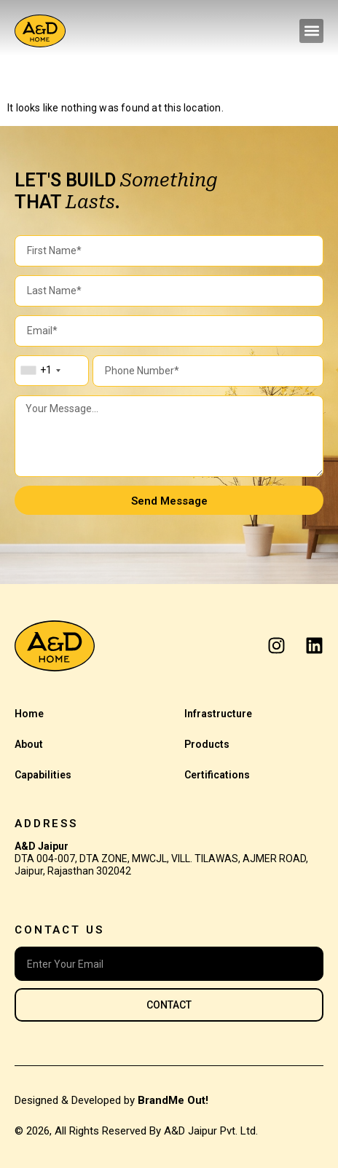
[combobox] (40, 370)
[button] (311, 31)
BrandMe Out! (173, 1100)
